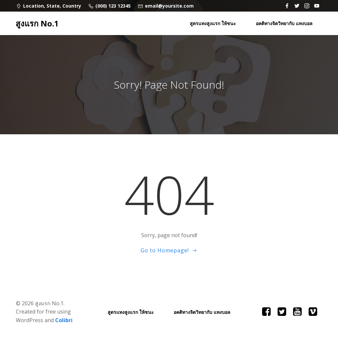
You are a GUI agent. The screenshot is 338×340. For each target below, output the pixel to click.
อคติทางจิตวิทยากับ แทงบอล (284, 23)
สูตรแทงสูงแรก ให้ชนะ (213, 23)
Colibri (64, 320)
